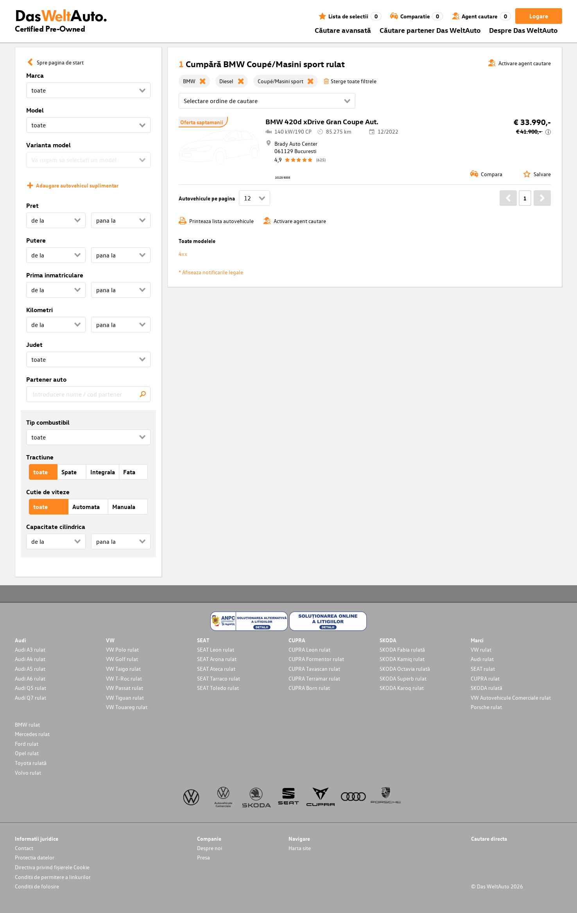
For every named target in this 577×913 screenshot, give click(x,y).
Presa (203, 857)
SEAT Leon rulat (215, 649)
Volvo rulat (28, 772)
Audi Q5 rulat (30, 687)
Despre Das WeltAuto (523, 29)
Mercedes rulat (32, 734)
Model (35, 110)
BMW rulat (27, 724)
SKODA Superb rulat (403, 678)
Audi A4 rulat (30, 659)
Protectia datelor (34, 857)
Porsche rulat (486, 707)
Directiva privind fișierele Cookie (52, 867)
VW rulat (481, 649)
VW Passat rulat (124, 687)
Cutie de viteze (48, 492)
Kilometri (39, 310)
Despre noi (209, 848)
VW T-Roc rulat (124, 678)
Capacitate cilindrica (55, 527)
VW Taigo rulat (123, 668)
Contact (24, 848)
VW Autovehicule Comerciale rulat (511, 697)
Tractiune (40, 457)
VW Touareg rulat (126, 707)
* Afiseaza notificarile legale (211, 272)
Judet (34, 344)
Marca (35, 75)
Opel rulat (27, 753)
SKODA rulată (486, 687)
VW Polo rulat (122, 649)
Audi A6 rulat (30, 678)
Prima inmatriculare (54, 275)
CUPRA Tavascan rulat (314, 668)
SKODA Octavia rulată (405, 668)
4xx (183, 253)
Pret (32, 205)
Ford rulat (26, 743)
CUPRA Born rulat (309, 687)
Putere (36, 240)
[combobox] (88, 394)
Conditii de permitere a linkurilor (53, 877)
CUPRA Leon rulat (309, 649)
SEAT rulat (483, 668)
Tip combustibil (48, 422)
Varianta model (48, 145)
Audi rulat (482, 659)
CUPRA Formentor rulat (316, 659)
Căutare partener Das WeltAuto (430, 29)
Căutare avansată (343, 29)
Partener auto (46, 379)
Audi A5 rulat (30, 668)
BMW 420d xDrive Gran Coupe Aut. (321, 121)
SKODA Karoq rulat (402, 687)
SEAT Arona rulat (217, 659)
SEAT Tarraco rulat (218, 678)
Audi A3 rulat (30, 649)
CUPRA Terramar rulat (314, 678)
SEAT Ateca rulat (216, 668)
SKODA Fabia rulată (402, 649)
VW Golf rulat (122, 659)
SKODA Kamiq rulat (402, 659)
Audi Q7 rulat (30, 697)
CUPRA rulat (485, 678)
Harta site (299, 848)
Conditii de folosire (37, 886)
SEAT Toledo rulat (218, 687)
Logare (538, 16)
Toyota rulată (31, 762)
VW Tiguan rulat (125, 697)
